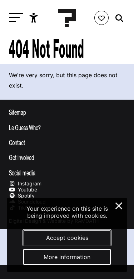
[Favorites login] (101, 18)
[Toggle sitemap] (67, 112)
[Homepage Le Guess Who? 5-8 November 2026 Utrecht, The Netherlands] (67, 18)
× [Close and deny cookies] (119, 205)
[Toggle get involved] (67, 157)
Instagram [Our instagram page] (25, 183)
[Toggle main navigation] (14, 18)
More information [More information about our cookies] (67, 256)
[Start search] (117, 18)
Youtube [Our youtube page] (23, 189)
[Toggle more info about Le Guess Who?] (67, 127)
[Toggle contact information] (67, 142)
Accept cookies (67, 237)
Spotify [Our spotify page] (22, 196)
